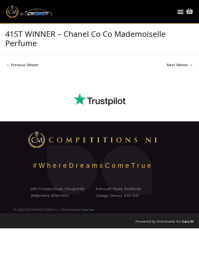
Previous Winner (22, 64)
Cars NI (188, 221)
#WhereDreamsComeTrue (93, 165)
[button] (180, 12)
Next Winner (180, 64)
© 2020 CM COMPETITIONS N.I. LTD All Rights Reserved (54, 210)
